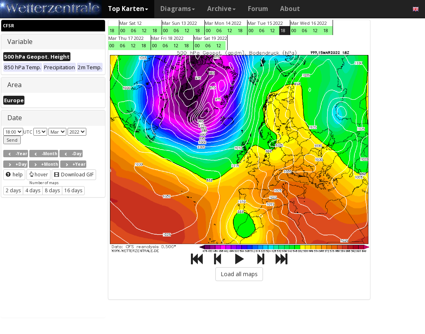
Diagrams (177, 8)
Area (14, 84)
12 (144, 30)
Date (14, 117)
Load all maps (239, 274)
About (290, 8)
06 (133, 30)
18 (112, 30)
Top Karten (128, 8)
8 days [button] (52, 190)
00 (122, 30)
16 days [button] (73, 190)
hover (38, 174)
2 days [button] (13, 190)
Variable (20, 41)
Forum (258, 8)
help (14, 174)
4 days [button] (32, 190)
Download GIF (74, 174)
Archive (221, 8)
